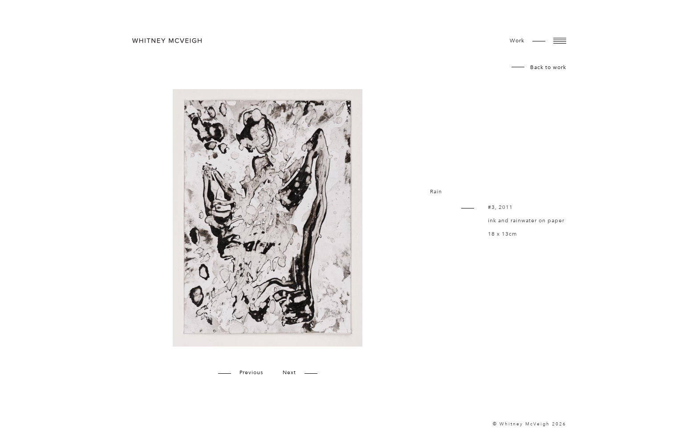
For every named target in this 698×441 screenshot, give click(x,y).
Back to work (548, 67)
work (517, 40)
